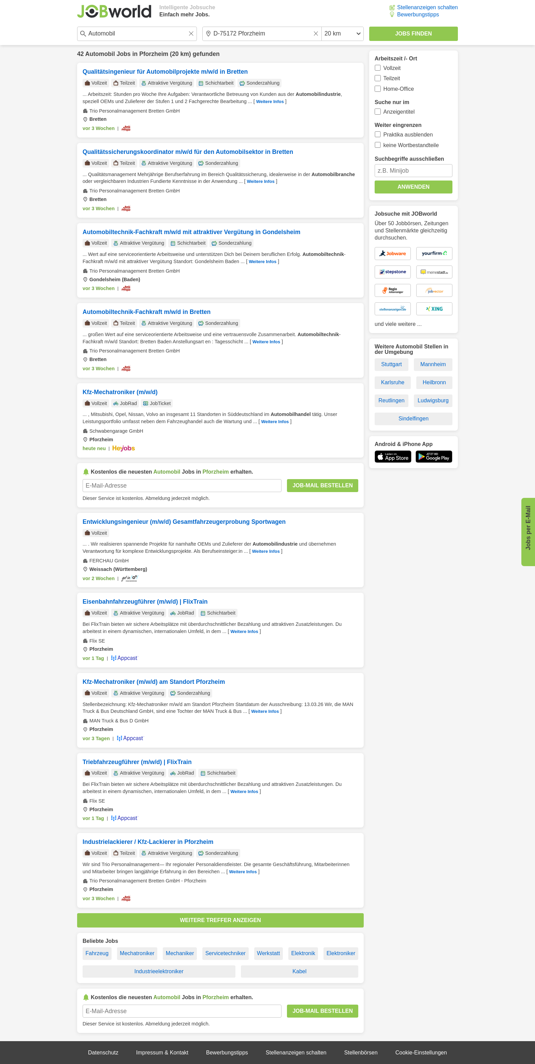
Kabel (299, 971)
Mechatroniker (137, 953)
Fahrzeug (97, 953)
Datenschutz (103, 1052)
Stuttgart (391, 364)
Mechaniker (180, 953)
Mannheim (433, 364)
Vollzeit (392, 68)
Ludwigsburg (433, 400)
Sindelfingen (414, 418)
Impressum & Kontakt (162, 1052)
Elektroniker (341, 953)
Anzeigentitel (399, 112)
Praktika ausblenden (408, 135)
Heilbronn (434, 382)
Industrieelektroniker (159, 971)
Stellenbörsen (361, 1052)
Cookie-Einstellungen (421, 1052)
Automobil (100, 54)
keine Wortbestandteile (411, 145)
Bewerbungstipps (418, 14)
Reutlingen (391, 400)
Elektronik (303, 953)
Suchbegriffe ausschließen (409, 159)
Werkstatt (268, 953)
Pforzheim (153, 54)
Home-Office (399, 89)
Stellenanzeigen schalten (427, 7)
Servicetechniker (225, 953)
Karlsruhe (392, 382)
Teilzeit (392, 78)
